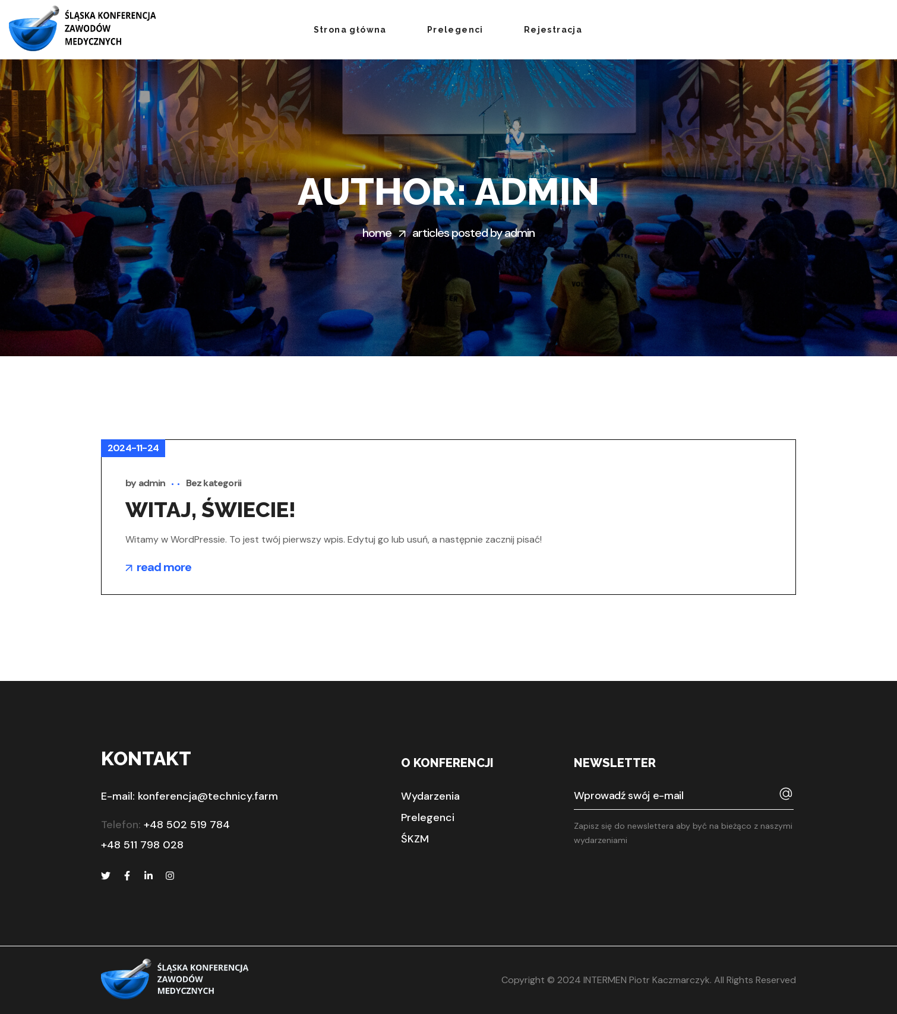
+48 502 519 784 (187, 824)
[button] (430, 796)
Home (376, 232)
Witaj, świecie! (210, 509)
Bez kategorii (214, 483)
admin (152, 483)
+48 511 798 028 (142, 845)
